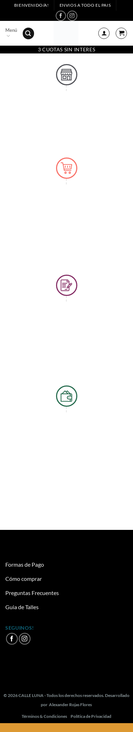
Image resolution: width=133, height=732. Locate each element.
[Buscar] (28, 33)
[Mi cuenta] (104, 33)
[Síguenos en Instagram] (72, 16)
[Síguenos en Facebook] (61, 16)
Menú (11, 33)
